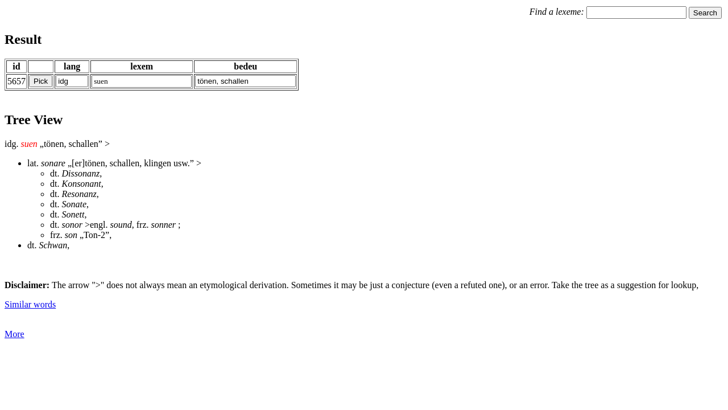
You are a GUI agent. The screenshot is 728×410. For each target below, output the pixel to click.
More (14, 334)
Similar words (30, 304)
